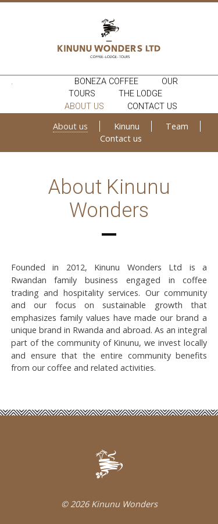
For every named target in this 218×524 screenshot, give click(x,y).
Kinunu (127, 126)
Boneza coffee (106, 81)
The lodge (140, 94)
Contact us (152, 106)
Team (177, 126)
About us (84, 106)
